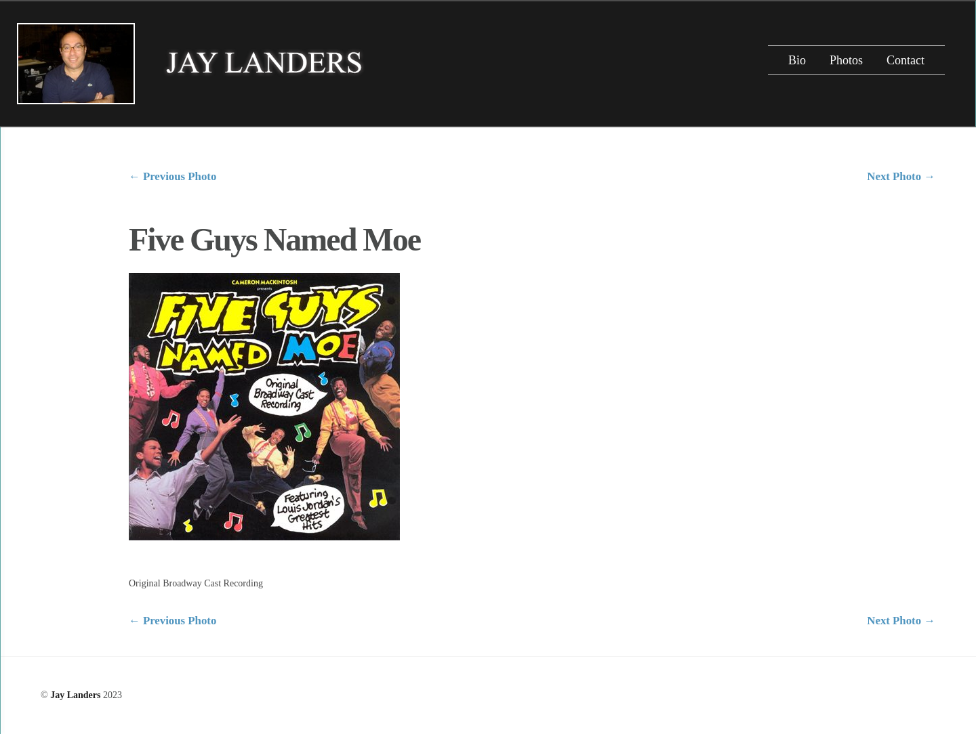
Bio (797, 60)
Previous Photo (172, 176)
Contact (905, 60)
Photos (846, 60)
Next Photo (901, 176)
